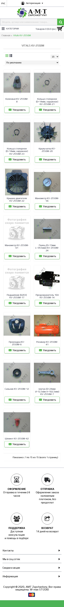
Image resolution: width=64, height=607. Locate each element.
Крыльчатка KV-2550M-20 (47, 149)
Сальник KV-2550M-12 (17, 388)
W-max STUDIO (39, 589)
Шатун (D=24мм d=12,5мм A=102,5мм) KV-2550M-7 (47, 391)
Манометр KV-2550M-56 (47, 199)
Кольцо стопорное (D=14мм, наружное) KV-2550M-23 (17, 151)
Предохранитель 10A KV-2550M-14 (47, 296)
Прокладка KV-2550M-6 (17, 343)
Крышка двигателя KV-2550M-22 (17, 199)
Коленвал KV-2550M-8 (16, 100)
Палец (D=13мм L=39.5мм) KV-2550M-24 (47, 248)
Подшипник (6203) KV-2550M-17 (17, 296)
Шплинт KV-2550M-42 (17, 438)
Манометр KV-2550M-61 (17, 246)
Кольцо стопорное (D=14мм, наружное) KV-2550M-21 (47, 101)
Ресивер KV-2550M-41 (47, 343)
